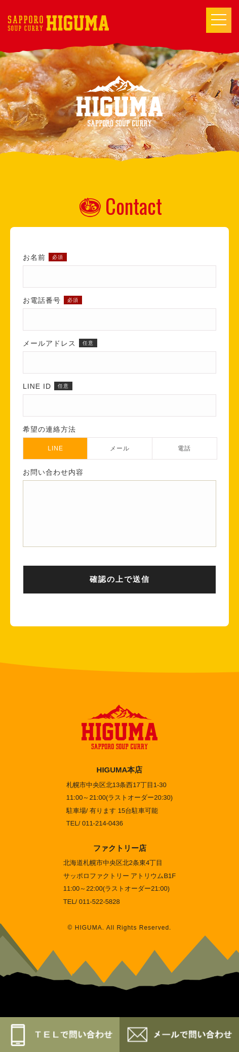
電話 (184, 448)
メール (120, 448)
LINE (55, 448)
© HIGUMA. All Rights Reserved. (120, 940)
